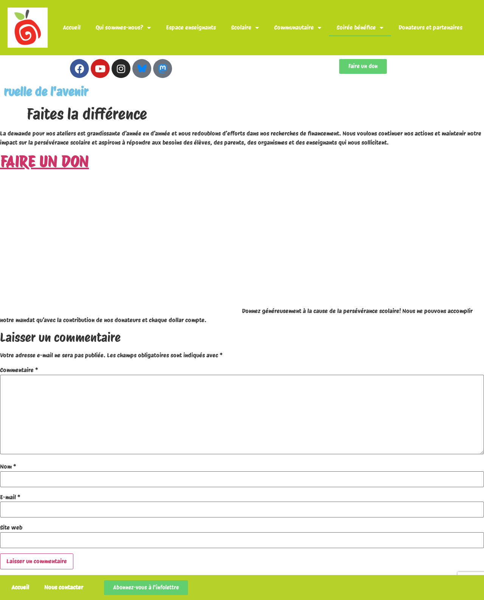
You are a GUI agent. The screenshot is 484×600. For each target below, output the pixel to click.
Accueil (72, 27)
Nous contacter (63, 587)
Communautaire (297, 27)
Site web (11, 528)
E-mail (10, 497)
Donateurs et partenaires (430, 27)
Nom (8, 467)
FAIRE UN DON (44, 162)
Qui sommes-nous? (123, 27)
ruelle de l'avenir (46, 91)
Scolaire (245, 27)
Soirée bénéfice (360, 27)
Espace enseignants (191, 27)
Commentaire (19, 370)
